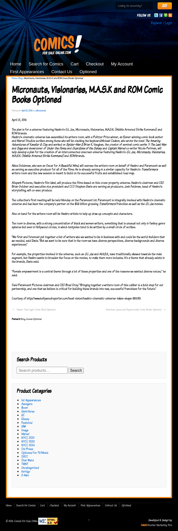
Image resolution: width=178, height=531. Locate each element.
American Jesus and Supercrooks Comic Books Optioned (133, 309)
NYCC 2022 (27, 437)
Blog (20, 78)
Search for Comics (46, 64)
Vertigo (25, 471)
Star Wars (27, 460)
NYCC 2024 (28, 445)
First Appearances (27, 71)
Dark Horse (27, 411)
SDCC (24, 456)
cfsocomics (41, 110)
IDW (23, 426)
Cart (75, 64)
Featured (26, 422)
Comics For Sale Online (25, 521)
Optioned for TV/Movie (34, 452)
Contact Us (61, 71)
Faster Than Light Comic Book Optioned (36, 309)
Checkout (95, 64)
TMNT (24, 463)
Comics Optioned (34, 319)
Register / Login (161, 22)
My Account (122, 64)
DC (23, 415)
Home (15, 64)
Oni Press (27, 448)
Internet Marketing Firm (159, 525)
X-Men (25, 475)
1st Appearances (31, 400)
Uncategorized (30, 467)
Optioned (88, 71)
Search (76, 370)
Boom (24, 407)
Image (24, 430)
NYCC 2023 (27, 441)
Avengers (26, 403)
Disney (25, 418)
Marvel (25, 433)
